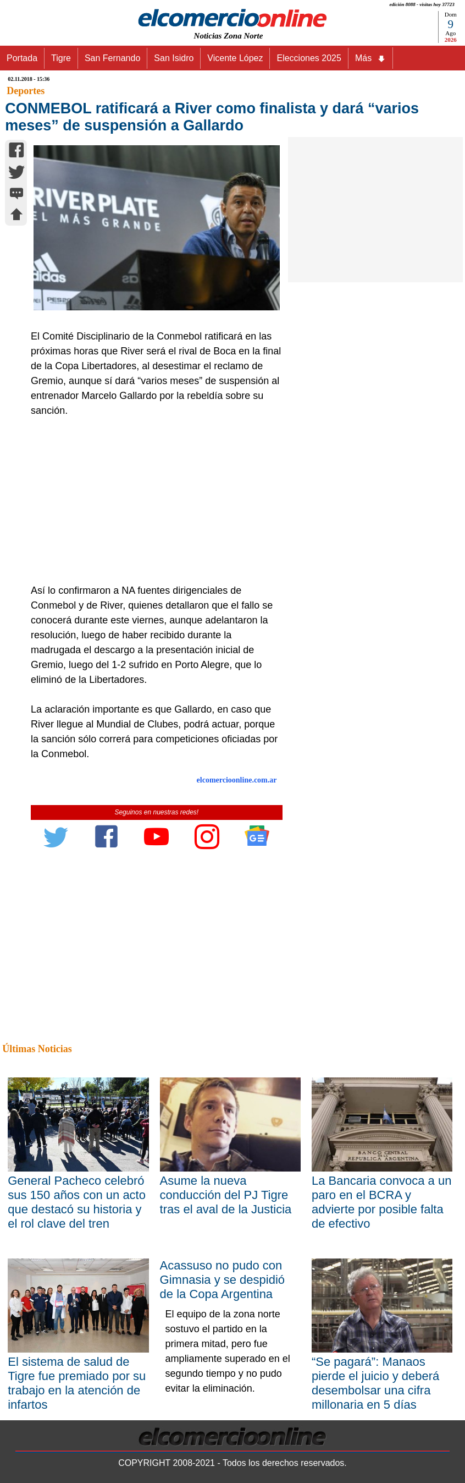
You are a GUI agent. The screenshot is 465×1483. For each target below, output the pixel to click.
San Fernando (112, 58)
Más (370, 58)
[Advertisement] (153, 501)
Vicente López (235, 58)
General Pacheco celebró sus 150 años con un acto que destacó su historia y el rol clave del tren (77, 1202)
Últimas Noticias (36, 1048)
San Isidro (173, 58)
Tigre (61, 58)
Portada (22, 58)
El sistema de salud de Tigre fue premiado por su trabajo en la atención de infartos (77, 1383)
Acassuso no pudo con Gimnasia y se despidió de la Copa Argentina (222, 1279)
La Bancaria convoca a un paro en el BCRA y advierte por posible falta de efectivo (381, 1202)
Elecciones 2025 (308, 58)
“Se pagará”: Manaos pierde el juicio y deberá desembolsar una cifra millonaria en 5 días (375, 1383)
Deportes (26, 90)
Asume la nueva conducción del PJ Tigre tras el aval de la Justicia (226, 1195)
